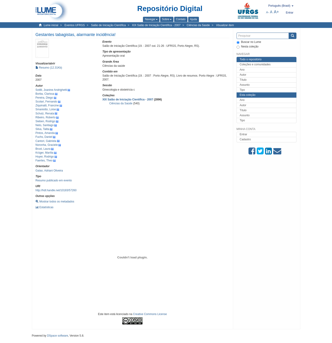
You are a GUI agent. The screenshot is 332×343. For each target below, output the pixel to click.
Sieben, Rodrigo (45, 121)
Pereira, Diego (44, 97)
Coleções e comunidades (255, 64)
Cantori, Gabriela (46, 141)
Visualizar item (225, 25)
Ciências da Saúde (198, 25)
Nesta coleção (248, 47)
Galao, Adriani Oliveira (49, 170)
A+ (276, 12)
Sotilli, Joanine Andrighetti (51, 89)
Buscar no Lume (249, 42)
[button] (151, 19)
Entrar (243, 134)
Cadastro (245, 139)
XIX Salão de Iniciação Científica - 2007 (156, 25)
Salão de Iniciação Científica (108, 25)
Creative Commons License (150, 314)
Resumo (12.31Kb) (49, 67)
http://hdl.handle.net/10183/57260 (56, 190)
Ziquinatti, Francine (47, 105)
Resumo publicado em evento (54, 180)
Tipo (242, 89)
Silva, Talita (42, 129)
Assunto (245, 84)
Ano (242, 69)
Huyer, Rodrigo (45, 156)
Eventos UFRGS (74, 25)
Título (243, 79)
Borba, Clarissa (45, 93)
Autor (243, 74)
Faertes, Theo (44, 160)
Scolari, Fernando (46, 101)
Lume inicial (51, 25)
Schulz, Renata (45, 113)
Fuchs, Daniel (44, 136)
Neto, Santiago (45, 125)
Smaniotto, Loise (46, 109)
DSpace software (57, 335)
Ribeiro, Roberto (46, 117)
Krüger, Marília (44, 152)
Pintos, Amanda (45, 133)
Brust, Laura (43, 148)
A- (267, 12)
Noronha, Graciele (47, 145)
